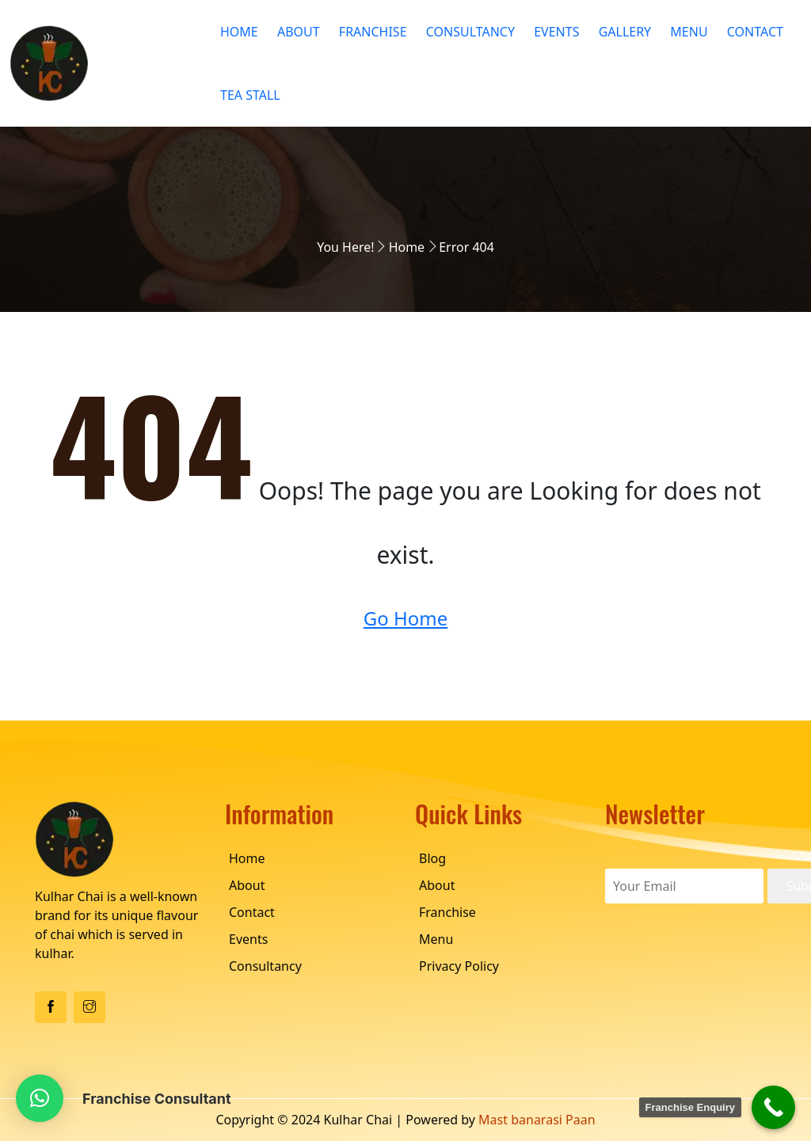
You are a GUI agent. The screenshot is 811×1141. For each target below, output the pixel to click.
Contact (755, 31)
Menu (688, 31)
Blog (432, 858)
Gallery (625, 31)
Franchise (373, 31)
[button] (39, 1098)
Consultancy (470, 31)
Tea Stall (250, 95)
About (298, 31)
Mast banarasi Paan (537, 1119)
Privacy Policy (459, 966)
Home (239, 31)
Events (556, 31)
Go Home (406, 618)
